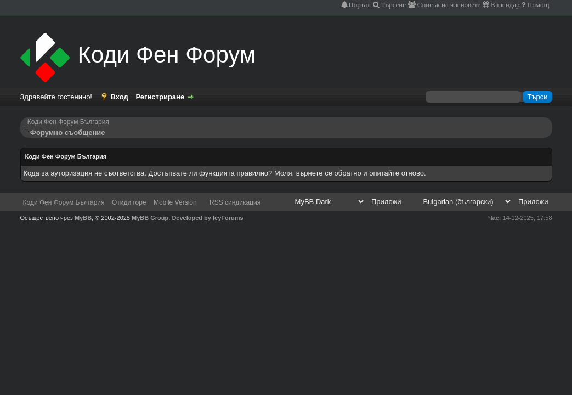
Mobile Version (175, 202)
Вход (119, 97)
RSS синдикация (234, 202)
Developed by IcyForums (207, 218)
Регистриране (159, 97)
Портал (359, 4)
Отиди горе (129, 202)
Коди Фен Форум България (68, 122)
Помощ (537, 4)
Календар (504, 4)
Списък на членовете (448, 4)
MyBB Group (150, 218)
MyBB (83, 218)
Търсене (393, 4)
